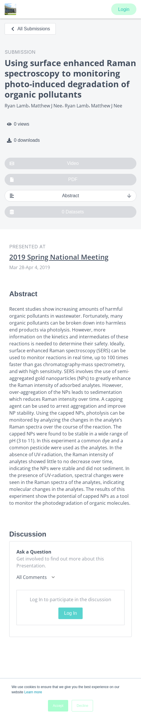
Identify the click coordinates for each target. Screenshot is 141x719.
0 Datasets (47, 211)
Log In (70, 613)
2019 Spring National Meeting (58, 257)
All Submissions (30, 28)
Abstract (70, 195)
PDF (43, 179)
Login (123, 9)
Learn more (33, 692)
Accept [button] (58, 706)
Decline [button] (82, 706)
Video (44, 163)
